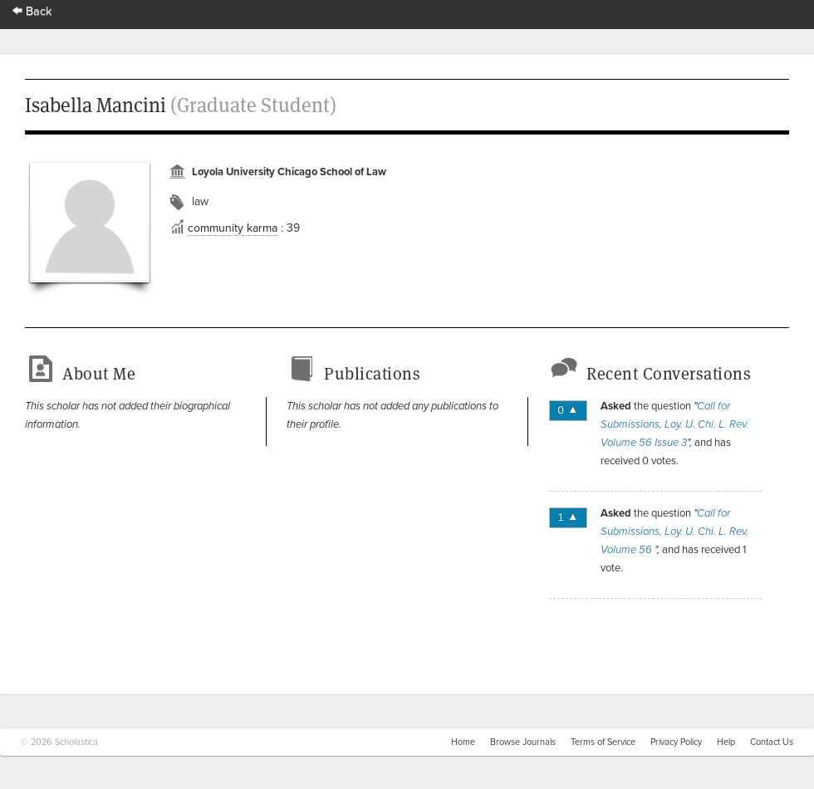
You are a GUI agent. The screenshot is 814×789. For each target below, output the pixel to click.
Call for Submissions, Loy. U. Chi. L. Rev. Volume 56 (674, 531)
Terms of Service (603, 742)
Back (32, 11)
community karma (232, 228)
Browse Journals (523, 742)
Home (463, 742)
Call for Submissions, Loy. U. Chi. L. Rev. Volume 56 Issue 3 (674, 424)
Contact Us (771, 742)
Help (726, 742)
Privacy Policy (676, 742)
